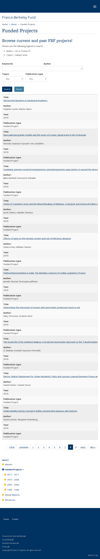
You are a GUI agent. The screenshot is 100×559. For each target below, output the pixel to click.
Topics (5, 74)
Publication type (34, 74)
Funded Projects (14, 470)
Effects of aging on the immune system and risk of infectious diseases (37, 238)
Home (5, 24)
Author (47, 63)
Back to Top (93, 555)
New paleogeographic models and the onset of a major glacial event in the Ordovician (44, 134)
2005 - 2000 (13, 484)
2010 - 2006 (13, 479)
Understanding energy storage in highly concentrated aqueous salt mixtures (40, 410)
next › (84, 448)
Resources (10, 499)
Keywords (7, 63)
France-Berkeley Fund (19, 17)
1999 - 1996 (13, 489)
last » (93, 448)
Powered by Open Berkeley (14, 536)
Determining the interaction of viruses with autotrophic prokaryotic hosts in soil (41, 307)
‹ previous (24, 448)
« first (12, 448)
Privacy (5, 546)
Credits (15, 519)
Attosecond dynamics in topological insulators (25, 100)
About (14, 24)
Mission (8, 464)
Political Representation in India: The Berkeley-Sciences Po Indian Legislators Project (44, 272)
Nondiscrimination (10, 543)
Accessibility (8, 539)
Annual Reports (12, 494)
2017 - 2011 (13, 474)
